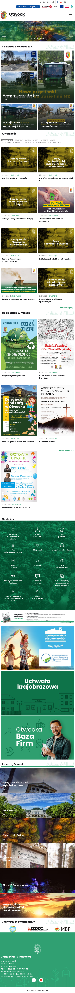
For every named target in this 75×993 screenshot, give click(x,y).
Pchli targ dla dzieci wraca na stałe (18, 442)
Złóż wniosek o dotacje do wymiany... (51, 219)
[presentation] (4, 36)
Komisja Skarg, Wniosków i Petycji (17, 218)
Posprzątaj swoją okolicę (13, 375)
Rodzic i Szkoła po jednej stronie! (17, 508)
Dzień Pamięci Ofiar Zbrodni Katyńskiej (52, 376)
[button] (31, 38)
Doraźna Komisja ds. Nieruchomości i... (56, 179)
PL (71, 2)
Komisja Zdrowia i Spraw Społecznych (50, 300)
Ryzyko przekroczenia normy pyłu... (18, 299)
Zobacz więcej (66, 450)
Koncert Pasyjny (47, 442)
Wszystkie (7, 140)
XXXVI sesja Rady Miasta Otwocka (54, 259)
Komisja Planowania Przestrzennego (11, 260)
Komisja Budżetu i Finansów (14, 178)
